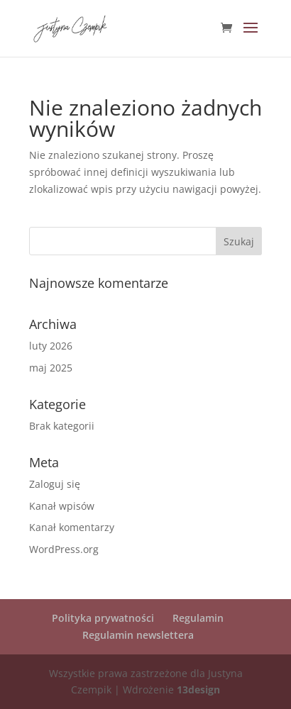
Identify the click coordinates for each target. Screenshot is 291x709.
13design (198, 689)
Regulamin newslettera (138, 635)
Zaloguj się (54, 484)
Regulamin (198, 618)
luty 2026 (50, 345)
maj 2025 (50, 367)
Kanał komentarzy (71, 527)
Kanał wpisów (61, 506)
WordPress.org (64, 549)
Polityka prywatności (103, 618)
